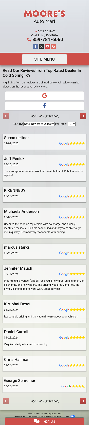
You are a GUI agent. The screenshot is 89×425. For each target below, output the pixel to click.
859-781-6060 (47, 39)
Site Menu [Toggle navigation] (44, 59)
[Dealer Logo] (44, 15)
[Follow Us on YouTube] (47, 46)
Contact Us (46, 414)
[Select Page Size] (71, 124)
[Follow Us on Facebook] (35, 46)
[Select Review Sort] (39, 124)
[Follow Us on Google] (53, 46)
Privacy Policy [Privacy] (56, 414)
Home (30, 414)
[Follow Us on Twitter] (41, 46)
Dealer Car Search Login (23, 416)
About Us (36, 414)
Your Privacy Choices (64, 416)
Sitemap (49, 416)
